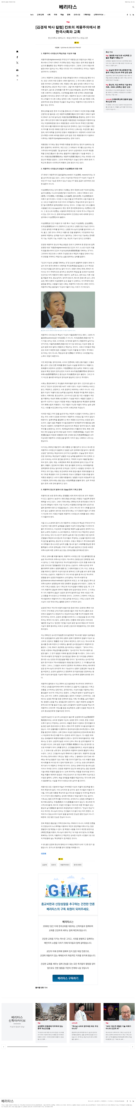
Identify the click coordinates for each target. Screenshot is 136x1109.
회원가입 (127, 2)
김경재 (44, 865)
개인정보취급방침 (119, 1101)
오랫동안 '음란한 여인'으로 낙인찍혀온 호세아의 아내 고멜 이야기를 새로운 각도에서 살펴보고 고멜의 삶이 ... (119, 63)
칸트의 (53, 865)
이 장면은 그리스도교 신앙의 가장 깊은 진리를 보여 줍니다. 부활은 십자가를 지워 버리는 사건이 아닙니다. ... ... (119, 107)
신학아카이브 (98, 15)
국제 (55, 15)
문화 (68, 15)
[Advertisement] (68, 1073)
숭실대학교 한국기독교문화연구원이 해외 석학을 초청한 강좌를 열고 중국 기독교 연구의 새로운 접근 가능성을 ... (119, 78)
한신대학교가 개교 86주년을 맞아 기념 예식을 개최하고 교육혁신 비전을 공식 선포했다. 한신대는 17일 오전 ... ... (119, 92)
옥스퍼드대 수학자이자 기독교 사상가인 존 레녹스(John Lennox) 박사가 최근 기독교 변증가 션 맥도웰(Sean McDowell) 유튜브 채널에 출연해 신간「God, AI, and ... (119, 1036)
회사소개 (90, 1101)
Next (132, 1047)
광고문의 (97, 1101)
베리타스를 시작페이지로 (8, 2)
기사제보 (110, 1101)
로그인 (133, 2)
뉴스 (32, 15)
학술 (62, 15)
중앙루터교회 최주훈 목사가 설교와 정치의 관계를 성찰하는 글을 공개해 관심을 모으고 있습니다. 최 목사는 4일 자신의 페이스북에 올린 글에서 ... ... (84, 1036)
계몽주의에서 (64, 865)
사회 (48, 15)
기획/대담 (86, 15)
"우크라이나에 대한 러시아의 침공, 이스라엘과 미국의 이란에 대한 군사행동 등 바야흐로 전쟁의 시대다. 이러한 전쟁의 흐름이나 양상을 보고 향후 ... (51, 1036)
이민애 (57, 47)
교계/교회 (40, 15)
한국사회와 (77, 865)
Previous (4, 1047)
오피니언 (77, 15)
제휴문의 (103, 1101)
